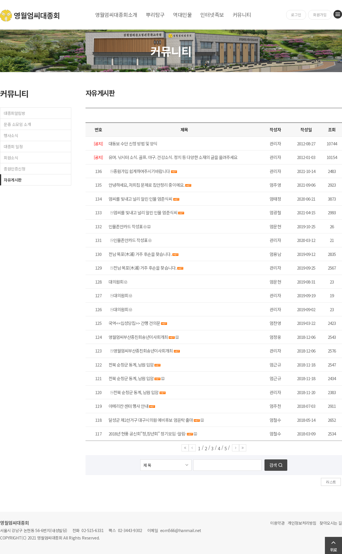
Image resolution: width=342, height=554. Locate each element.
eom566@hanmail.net (180, 530)
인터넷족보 (212, 14)
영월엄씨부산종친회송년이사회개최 (138, 337)
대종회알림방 (14, 113)
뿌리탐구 (155, 14)
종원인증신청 (14, 169)
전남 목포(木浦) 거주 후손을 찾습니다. (140, 254)
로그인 (296, 14)
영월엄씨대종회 (30, 15)
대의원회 (116, 282)
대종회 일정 (13, 146)
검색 (273, 465)
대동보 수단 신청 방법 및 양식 (133, 143)
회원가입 (320, 14)
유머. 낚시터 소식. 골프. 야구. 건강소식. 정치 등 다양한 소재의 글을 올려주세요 (173, 157)
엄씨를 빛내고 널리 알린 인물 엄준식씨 (140, 199)
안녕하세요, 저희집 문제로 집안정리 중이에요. (146, 185)
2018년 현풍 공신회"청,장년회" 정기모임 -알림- (147, 434)
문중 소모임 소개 (17, 124)
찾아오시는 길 (330, 523)
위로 (333, 550)
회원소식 (11, 157)
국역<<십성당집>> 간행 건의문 (134, 323)
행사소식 (11, 135)
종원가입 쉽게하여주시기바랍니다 (141, 171)
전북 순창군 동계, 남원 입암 (131, 365)
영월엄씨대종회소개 (116, 14)
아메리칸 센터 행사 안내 (128, 406)
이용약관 (277, 523)
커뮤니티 (242, 14)
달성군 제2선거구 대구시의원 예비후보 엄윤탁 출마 (151, 420)
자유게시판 (13, 180)
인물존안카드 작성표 (126, 226)
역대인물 (182, 14)
